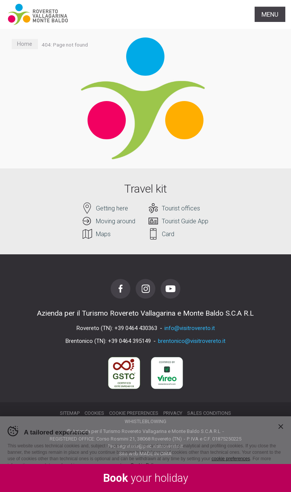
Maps (103, 234)
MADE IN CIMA (155, 453)
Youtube (170, 289)
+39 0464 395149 (129, 341)
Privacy (172, 413)
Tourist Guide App (185, 221)
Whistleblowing (145, 421)
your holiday (145, 478)
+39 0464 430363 (135, 328)
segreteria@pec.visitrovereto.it (150, 446)
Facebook (120, 289)
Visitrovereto (38, 14)
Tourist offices (181, 208)
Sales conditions (209, 413)
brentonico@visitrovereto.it (191, 341)
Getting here (112, 208)
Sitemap (70, 413)
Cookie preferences (133, 413)
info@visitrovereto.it (189, 328)
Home (24, 44)
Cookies (94, 413)
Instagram (145, 289)
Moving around (115, 221)
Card (168, 234)
